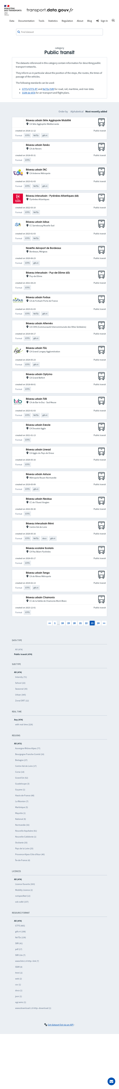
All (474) (19, 649)
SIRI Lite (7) (20, 955)
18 (62, 623)
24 (98, 623)
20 (74, 623)
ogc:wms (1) (20, 1002)
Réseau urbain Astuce (38, 474)
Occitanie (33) (21, 842)
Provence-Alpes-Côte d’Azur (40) (30, 854)
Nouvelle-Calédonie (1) (25, 836)
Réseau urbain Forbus (38, 297)
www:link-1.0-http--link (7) (27, 961)
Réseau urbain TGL (36, 348)
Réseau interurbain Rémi (40, 523)
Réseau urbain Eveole (38, 425)
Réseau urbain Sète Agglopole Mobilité (48, 120)
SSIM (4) (18, 966)
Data (11, 20)
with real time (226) (24, 724)
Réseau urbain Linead (38, 450)
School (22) (20, 683)
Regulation (67, 20)
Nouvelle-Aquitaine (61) (26, 830)
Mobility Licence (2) (24, 890)
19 (68, 623)
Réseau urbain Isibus (37, 222)
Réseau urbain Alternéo (39, 323)
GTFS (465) (20, 925)
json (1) (18, 996)
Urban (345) (20, 694)
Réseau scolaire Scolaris (40, 548)
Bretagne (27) (21, 760)
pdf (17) (18, 949)
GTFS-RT (33, 89)
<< (49, 623)
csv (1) (18, 984)
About (80, 20)
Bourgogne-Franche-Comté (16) (29, 754)
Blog (89, 20)
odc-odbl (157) (22, 901)
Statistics (53, 20)
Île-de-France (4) (22, 860)
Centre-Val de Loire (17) (26, 766)
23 (92, 623)
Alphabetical (77, 111)
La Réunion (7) (21, 801)
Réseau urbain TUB (36, 399)
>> (104, 623)
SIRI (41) (19, 943)
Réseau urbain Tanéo (38, 145)
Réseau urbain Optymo (39, 374)
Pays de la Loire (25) (24, 848)
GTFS (25, 89)
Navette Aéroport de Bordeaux (43, 248)
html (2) (18, 972)
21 (80, 623)
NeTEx (46, 89)
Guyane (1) (20, 789)
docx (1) (18, 990)
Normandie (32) (22, 824)
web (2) (18, 978)
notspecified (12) (22, 895)
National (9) (20, 819)
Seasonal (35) (21, 688)
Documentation (26, 20)
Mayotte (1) (20, 813)
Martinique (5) (21, 807)
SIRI (52, 89)
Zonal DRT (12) (22, 700)
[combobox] (59, 32)
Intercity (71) (21, 677)
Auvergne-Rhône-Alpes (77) (27, 748)
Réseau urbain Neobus (39, 499)
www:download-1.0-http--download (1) (33, 1008)
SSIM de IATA (28, 92)
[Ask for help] (111, 1081)
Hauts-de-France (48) (24, 795)
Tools (41, 20)
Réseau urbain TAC (36, 170)
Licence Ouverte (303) (25, 884)
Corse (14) (19, 771)
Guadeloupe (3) (22, 783)
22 (86, 623)
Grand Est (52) (21, 777)
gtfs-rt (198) (20, 931)
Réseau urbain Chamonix (40, 597)
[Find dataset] (59, 32)
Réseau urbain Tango (38, 573)
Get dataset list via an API (60, 1024)
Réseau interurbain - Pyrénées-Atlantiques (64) (52, 196)
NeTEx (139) (20, 937)
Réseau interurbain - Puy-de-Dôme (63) (48, 273)
